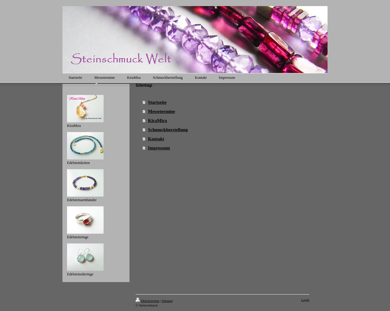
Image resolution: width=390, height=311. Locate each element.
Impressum (159, 147)
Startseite (157, 102)
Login (305, 300)
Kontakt (156, 138)
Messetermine (161, 111)
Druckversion (147, 300)
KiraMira (157, 120)
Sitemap (167, 300)
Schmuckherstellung (168, 129)
